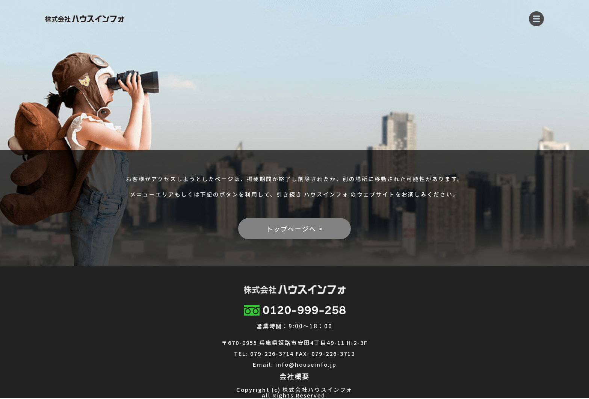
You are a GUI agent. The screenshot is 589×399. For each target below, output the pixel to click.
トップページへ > (294, 228)
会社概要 (294, 376)
